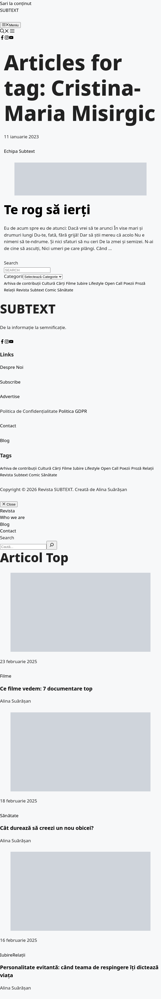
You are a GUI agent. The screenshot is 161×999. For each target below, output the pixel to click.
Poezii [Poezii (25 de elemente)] (128, 283)
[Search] (51, 545)
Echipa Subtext (19, 151)
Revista (7, 511)
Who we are (12, 517)
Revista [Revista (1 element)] (22, 289)
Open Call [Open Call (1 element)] (113, 283)
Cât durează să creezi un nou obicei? (47, 827)
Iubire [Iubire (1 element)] (82, 283)
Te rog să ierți (47, 209)
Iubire (6, 955)
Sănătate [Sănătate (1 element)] (65, 289)
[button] (4, 31)
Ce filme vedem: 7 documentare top (46, 688)
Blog (4, 440)
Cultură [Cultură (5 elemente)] (48, 283)
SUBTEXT (9, 10)
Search (11, 263)
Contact (8, 426)
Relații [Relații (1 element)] (9, 289)
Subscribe (10, 382)
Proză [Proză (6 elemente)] (140, 283)
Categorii (13, 276)
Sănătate (9, 815)
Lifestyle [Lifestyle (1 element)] (96, 283)
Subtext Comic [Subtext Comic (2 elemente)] (43, 289)
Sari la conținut (16, 3)
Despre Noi (11, 367)
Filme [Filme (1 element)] (71, 283)
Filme (5, 676)
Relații (18, 955)
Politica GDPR (73, 411)
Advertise (10, 396)
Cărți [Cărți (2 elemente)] (60, 283)
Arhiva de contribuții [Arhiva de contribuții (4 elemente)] (22, 283)
